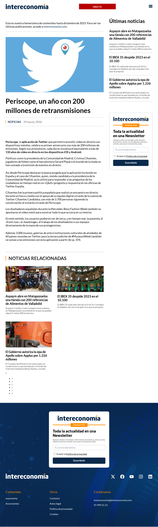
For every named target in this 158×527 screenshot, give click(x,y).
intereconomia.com (55, 26)
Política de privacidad (136, 156)
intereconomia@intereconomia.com (113, 500)
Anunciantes (12, 503)
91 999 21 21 (101, 504)
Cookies (54, 514)
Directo (97, 6)
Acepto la (132, 156)
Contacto (55, 498)
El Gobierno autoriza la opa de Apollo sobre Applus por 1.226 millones (26, 355)
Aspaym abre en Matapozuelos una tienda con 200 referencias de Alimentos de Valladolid (27, 299)
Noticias (14, 121)
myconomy (11, 498)
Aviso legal (55, 503)
